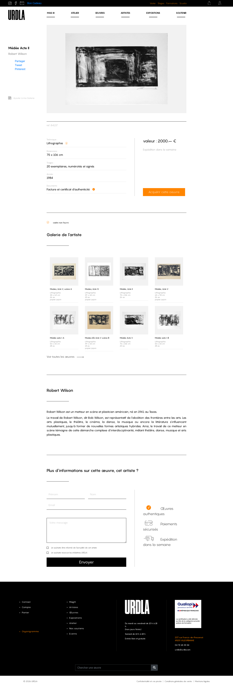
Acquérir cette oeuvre (163, 192)
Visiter (153, 3)
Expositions (153, 12)
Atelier (75, 12)
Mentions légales (202, 681)
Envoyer (86, 562)
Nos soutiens (76, 628)
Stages (161, 3)
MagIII (72, 602)
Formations (171, 3)
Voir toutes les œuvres (65, 356)
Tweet (18, 65)
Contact (26, 602)
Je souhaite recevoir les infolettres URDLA (69, 552)
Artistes (125, 12)
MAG (51, 12)
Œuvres (100, 12)
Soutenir (181, 12)
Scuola (182, 3)
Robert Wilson (60, 390)
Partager (20, 61)
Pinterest (20, 69)
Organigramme (30, 631)
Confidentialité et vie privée (149, 681)
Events (73, 634)
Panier (25, 612)
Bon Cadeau (34, 3)
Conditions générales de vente (178, 681)
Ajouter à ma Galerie (21, 98)
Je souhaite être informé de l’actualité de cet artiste (74, 547)
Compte (26, 607)
